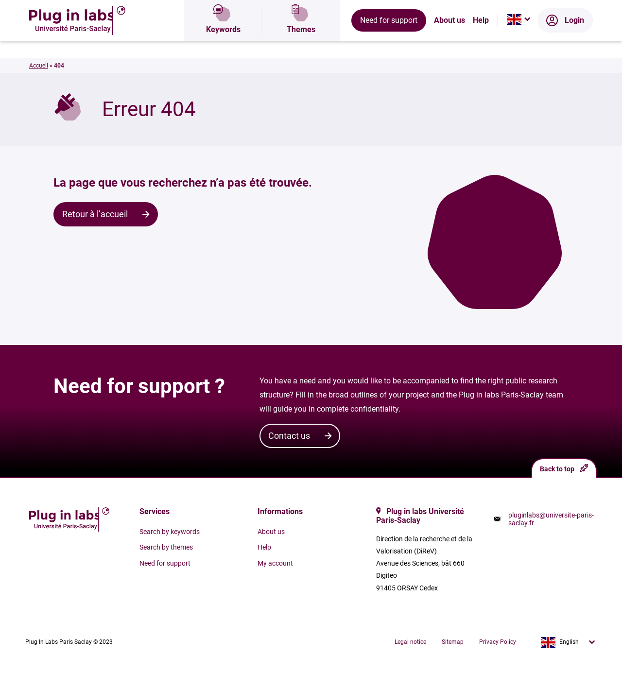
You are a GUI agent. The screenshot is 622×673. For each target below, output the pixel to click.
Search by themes (166, 547)
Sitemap (453, 641)
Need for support (388, 41)
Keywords (223, 41)
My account (275, 563)
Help (481, 41)
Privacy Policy (497, 641)
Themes (301, 41)
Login (565, 41)
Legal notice (410, 641)
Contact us (289, 436)
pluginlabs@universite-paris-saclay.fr (551, 519)
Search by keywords (169, 531)
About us (449, 41)
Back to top (564, 468)
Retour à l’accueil (95, 214)
